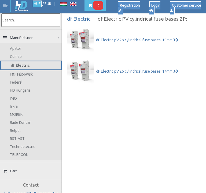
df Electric (20, 65)
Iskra (14, 106)
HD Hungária (21, 6)
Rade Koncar (20, 122)
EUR (48, 4)
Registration (129, 8)
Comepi (16, 56)
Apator (15, 48)
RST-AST (17, 138)
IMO (13, 98)
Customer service (185, 8)
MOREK (16, 114)
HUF (37, 4)
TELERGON (19, 155)
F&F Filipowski (22, 74)
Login (154, 8)
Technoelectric (22, 146)
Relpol (15, 130)
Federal (16, 82)
